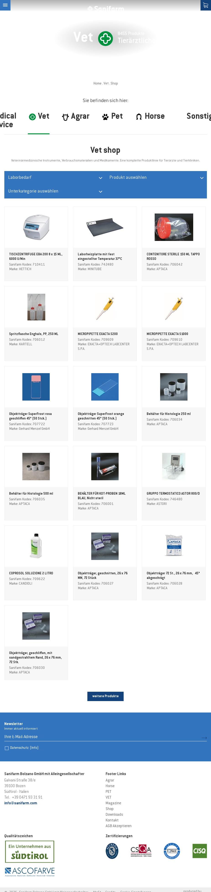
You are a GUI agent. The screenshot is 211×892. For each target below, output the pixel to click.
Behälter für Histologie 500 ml (31, 494)
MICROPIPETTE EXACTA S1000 (167, 334)
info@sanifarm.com (20, 803)
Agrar (110, 780)
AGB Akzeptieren (119, 826)
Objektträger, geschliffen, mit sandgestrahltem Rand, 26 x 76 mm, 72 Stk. (35, 658)
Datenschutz (24, 748)
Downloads (114, 815)
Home (97, 83)
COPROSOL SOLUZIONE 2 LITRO (31, 573)
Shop (110, 809)
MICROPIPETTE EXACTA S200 (98, 334)
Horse (110, 786)
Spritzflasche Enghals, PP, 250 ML (33, 334)
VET (109, 798)
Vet (106, 83)
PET (109, 792)
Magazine (113, 803)
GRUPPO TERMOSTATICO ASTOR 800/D (173, 494)
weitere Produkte (105, 696)
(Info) (34, 748)
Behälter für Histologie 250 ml (169, 414)
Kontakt (112, 820)
